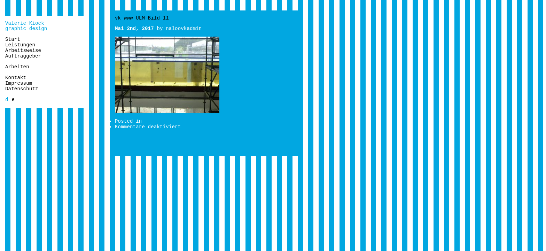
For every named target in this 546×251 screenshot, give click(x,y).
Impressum (18, 83)
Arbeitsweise (23, 50)
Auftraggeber (23, 56)
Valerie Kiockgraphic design (26, 26)
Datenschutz (21, 89)
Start (12, 39)
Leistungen (20, 45)
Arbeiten (17, 67)
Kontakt (15, 78)
